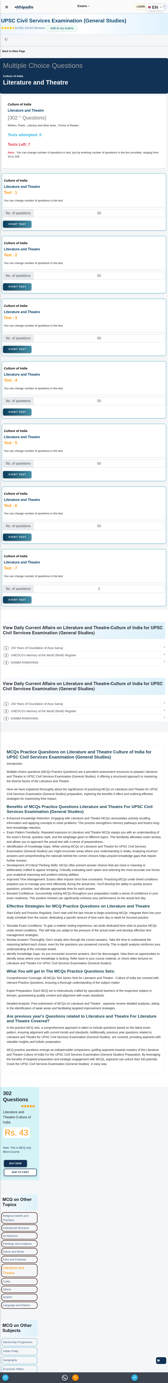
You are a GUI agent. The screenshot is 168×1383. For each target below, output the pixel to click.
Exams (81, 6)
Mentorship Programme (17, 1342)
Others (7, 1289)
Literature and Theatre (13, 1270)
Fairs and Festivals (14, 1259)
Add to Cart (20, 1172)
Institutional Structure (16, 1228)
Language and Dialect (16, 1305)
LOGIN (141, 6)
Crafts (6, 1281)
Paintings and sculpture (17, 1243)
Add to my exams (62, 28)
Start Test (17, 224)
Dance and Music (13, 1251)
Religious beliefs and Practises (15, 1218)
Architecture (10, 1235)
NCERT (7, 1297)
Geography (10, 1360)
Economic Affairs (13, 1369)
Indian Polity (10, 1351)
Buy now (15, 1163)
